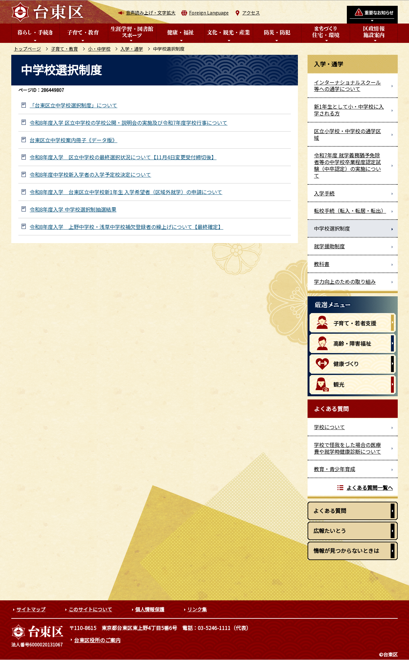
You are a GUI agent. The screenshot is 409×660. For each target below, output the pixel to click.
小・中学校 (99, 48)
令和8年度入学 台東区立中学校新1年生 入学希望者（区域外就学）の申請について (126, 192)
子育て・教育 (64, 48)
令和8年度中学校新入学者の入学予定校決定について (90, 174)
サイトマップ (30, 609)
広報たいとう (329, 531)
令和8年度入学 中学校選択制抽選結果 (73, 209)
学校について (329, 427)
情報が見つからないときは (346, 551)
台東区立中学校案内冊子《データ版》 (73, 140)
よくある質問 (329, 511)
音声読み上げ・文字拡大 (151, 12)
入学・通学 (131, 48)
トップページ (27, 48)
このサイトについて (90, 609)
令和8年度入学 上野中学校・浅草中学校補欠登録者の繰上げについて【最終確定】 (126, 226)
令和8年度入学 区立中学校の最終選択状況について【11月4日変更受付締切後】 (123, 157)
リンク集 (197, 609)
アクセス (251, 12)
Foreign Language (209, 12)
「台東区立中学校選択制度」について (73, 105)
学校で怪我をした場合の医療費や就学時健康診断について (347, 448)
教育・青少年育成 (334, 469)
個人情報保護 (149, 609)
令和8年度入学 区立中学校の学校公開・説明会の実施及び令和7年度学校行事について (128, 122)
